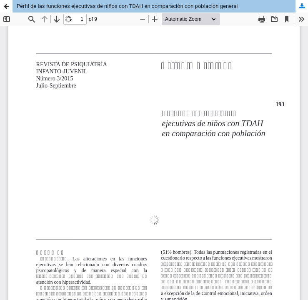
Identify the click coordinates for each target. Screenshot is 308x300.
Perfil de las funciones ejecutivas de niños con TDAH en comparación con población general (127, 6)
